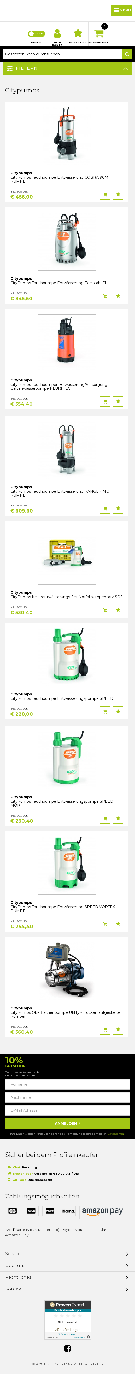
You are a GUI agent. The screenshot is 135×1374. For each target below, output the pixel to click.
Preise (36, 42)
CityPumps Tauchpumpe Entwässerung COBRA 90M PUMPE (59, 179)
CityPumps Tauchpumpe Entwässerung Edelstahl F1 (58, 283)
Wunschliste (78, 42)
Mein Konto (57, 43)
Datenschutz (116, 1134)
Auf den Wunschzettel (118, 194)
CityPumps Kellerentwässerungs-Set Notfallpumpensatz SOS (66, 597)
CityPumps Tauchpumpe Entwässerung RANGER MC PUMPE (59, 493)
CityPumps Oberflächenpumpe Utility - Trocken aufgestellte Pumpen (65, 1014)
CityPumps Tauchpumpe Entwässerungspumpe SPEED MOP (61, 803)
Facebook (67, 1348)
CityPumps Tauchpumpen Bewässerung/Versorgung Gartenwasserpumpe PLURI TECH (58, 386)
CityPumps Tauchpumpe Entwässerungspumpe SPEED (61, 698)
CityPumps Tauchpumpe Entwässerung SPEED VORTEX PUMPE (62, 909)
